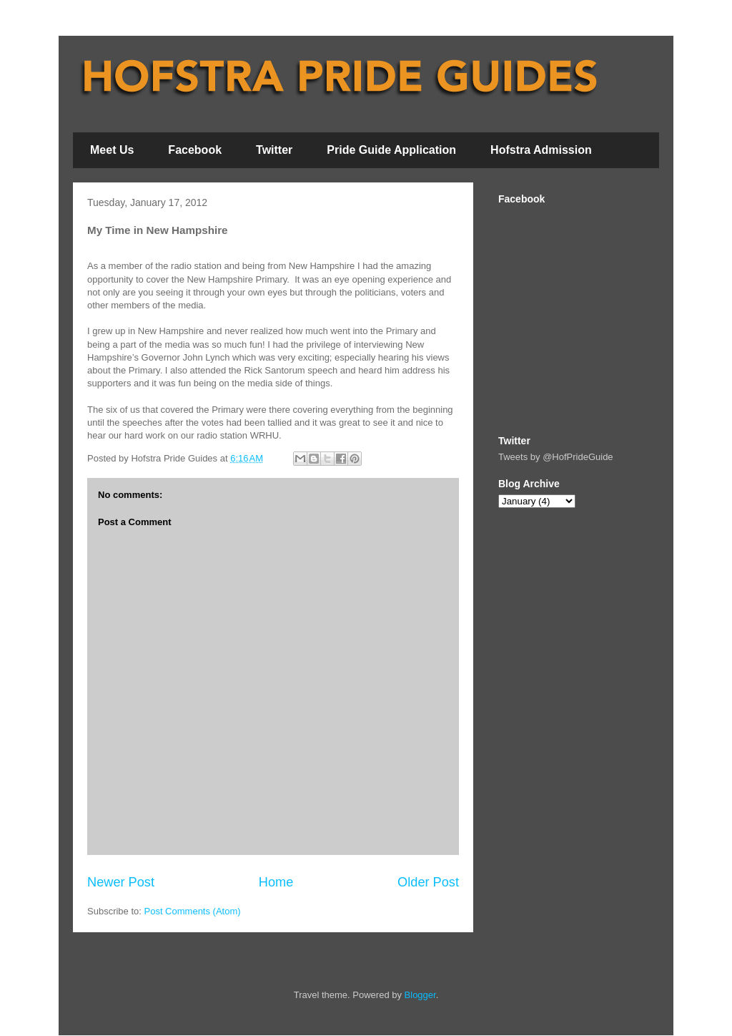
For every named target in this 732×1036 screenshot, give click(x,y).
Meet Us (112, 150)
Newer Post (120, 882)
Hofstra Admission (541, 150)
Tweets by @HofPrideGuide (555, 456)
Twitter (274, 150)
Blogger (420, 994)
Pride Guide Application (391, 150)
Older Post (428, 882)
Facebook (195, 150)
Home (276, 882)
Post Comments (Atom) (192, 911)
